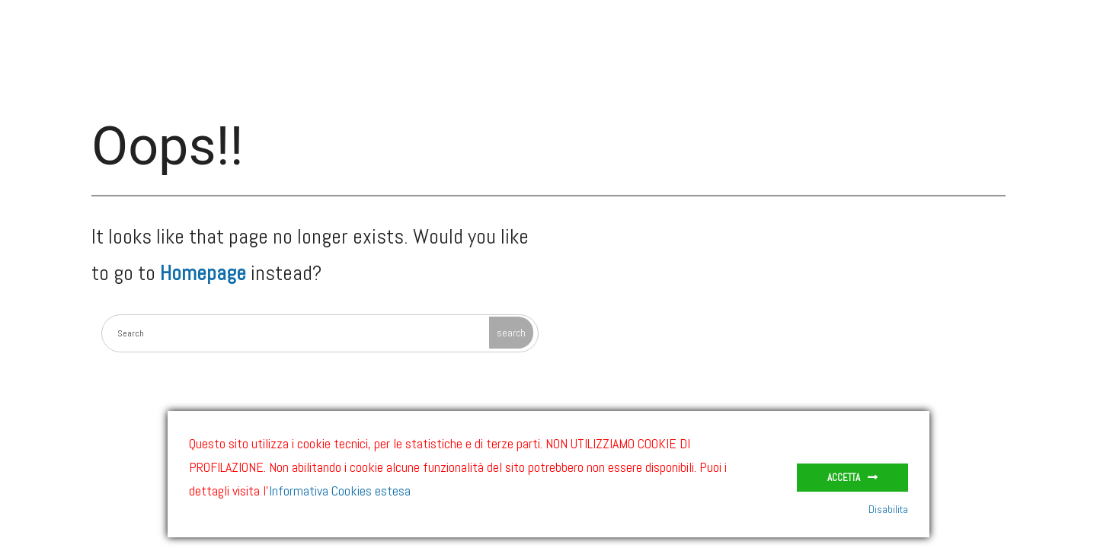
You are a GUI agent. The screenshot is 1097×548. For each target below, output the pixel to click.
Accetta (843, 477)
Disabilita (888, 509)
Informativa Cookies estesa (340, 490)
